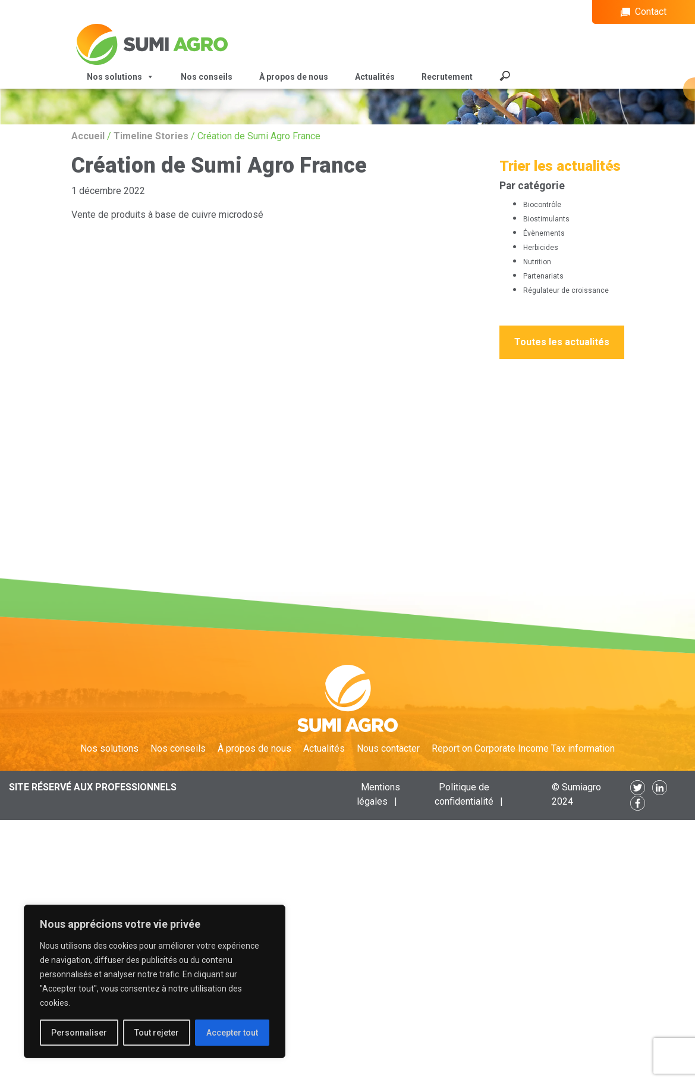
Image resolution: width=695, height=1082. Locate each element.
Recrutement (447, 77)
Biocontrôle (542, 205)
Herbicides (540, 247)
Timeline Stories (151, 136)
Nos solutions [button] (120, 77)
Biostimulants (546, 219)
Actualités (375, 77)
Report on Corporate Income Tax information (523, 748)
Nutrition (537, 262)
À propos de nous (293, 77)
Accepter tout (232, 1032)
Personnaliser (79, 1032)
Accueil (88, 136)
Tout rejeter (156, 1032)
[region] (154, 981)
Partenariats (543, 276)
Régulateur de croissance (566, 290)
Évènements (544, 233)
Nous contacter (388, 748)
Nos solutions (109, 748)
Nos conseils (206, 77)
